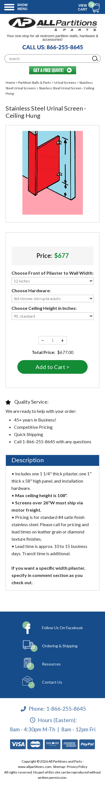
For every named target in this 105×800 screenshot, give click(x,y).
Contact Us (52, 682)
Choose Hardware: (31, 290)
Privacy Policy (77, 767)
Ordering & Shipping (60, 645)
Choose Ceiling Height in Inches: (44, 308)
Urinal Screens (65, 82)
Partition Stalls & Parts (34, 82)
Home (10, 82)
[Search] (48, 58)
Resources (51, 664)
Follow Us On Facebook (62, 627)
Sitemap (59, 767)
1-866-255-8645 (66, 708)
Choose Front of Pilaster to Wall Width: (52, 273)
